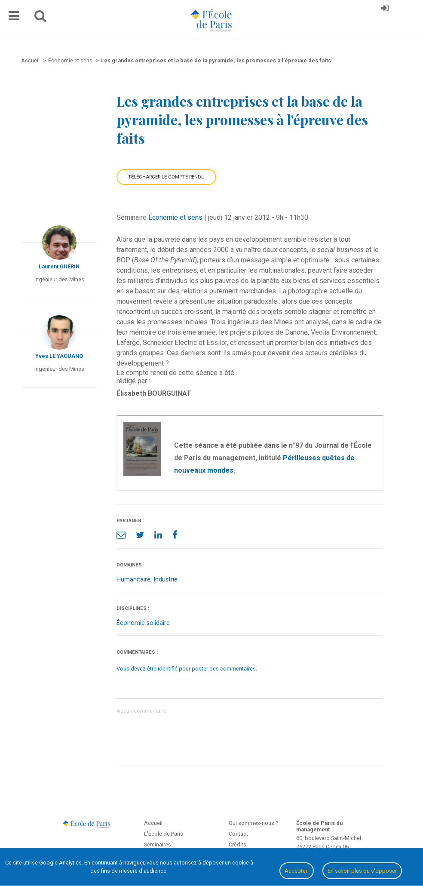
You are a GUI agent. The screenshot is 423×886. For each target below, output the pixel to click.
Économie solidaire (143, 623)
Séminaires (157, 844)
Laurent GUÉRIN (59, 266)
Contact (238, 834)
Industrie (165, 579)
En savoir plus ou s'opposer (362, 871)
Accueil (153, 823)
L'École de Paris (163, 834)
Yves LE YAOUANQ (59, 356)
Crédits (237, 844)
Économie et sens (175, 217)
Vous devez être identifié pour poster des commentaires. (186, 668)
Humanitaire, (134, 579)
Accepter (297, 871)
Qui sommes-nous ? (253, 823)
